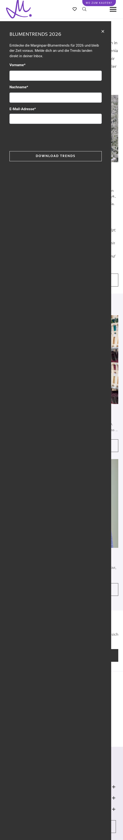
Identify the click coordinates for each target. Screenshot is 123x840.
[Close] (102, 31)
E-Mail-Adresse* (22, 109)
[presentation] (45, 137)
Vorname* (17, 65)
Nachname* (18, 87)
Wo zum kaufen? (99, 3)
